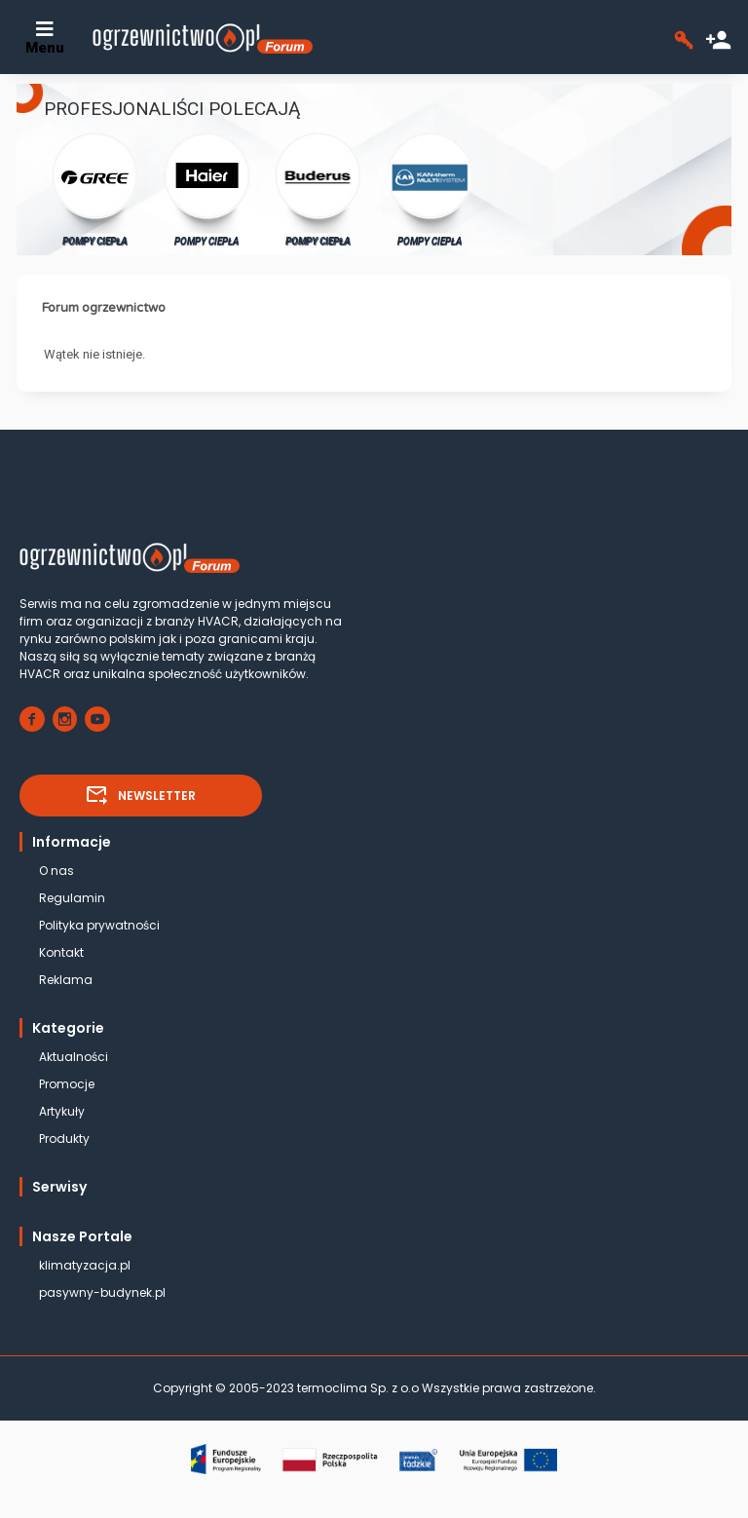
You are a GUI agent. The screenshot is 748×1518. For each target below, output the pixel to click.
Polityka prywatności (99, 925)
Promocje (66, 1084)
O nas (56, 870)
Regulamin (72, 898)
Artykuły (62, 1111)
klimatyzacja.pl (85, 1265)
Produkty (64, 1138)
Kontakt (61, 952)
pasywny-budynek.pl (102, 1292)
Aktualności (73, 1056)
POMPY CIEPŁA (95, 189)
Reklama (66, 979)
